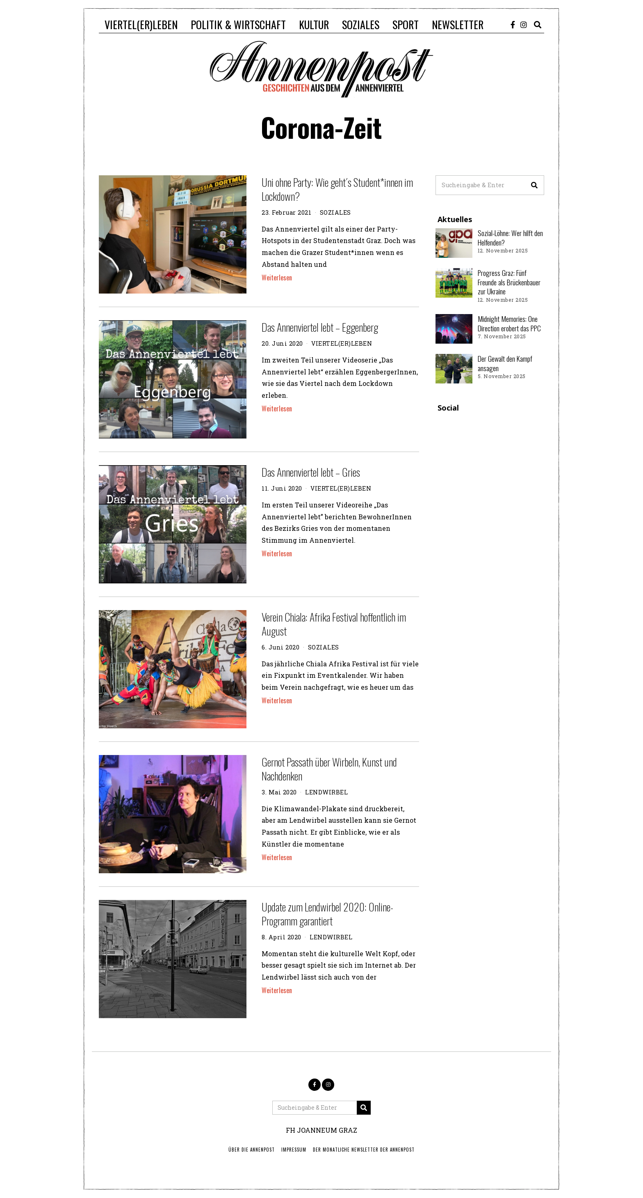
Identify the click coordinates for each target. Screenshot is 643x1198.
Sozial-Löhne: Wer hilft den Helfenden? (510, 237)
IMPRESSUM (293, 1149)
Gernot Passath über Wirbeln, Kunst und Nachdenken (329, 769)
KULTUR (314, 24)
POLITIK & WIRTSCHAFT (238, 24)
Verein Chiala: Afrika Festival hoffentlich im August (334, 624)
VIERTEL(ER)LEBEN (141, 24)
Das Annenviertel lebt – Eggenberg (320, 327)
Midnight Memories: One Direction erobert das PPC (509, 323)
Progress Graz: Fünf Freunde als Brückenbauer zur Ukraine (509, 282)
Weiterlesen (277, 277)
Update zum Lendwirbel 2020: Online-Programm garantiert (327, 914)
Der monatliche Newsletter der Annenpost (364, 1149)
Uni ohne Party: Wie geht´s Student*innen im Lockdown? (337, 189)
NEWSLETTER (457, 24)
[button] (534, 185)
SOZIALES (360, 24)
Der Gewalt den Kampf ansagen (505, 363)
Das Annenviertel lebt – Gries (311, 472)
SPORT (405, 24)
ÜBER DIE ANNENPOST (251, 1149)
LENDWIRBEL (326, 792)
